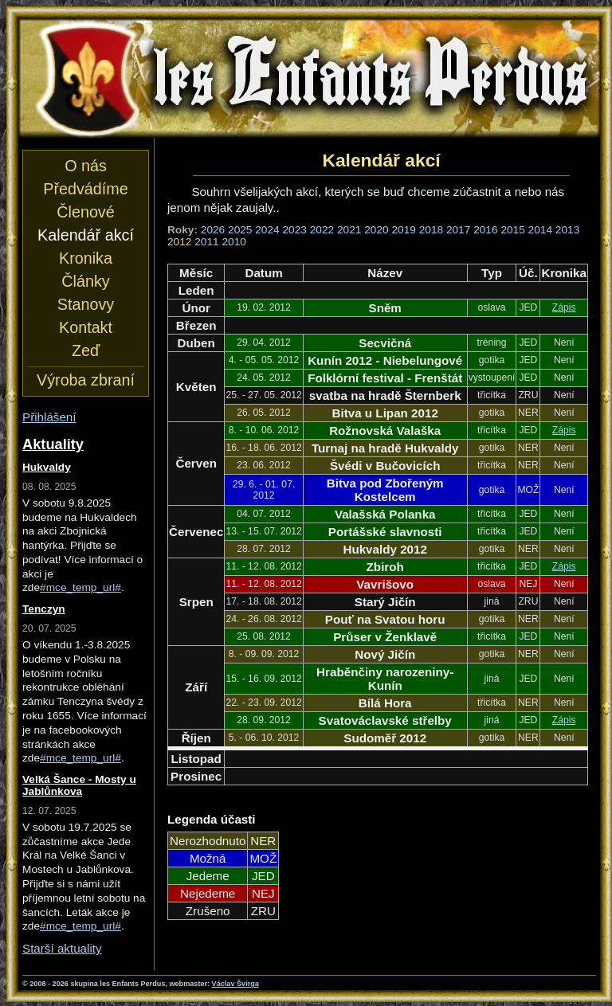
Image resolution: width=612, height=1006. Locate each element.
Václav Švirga (235, 984)
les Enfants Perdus (309, 78)
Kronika (85, 258)
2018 (431, 230)
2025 (240, 230)
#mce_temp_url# (80, 587)
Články (85, 281)
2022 (322, 230)
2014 (540, 230)
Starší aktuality (62, 948)
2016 (485, 230)
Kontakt (85, 327)
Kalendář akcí (85, 235)
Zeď (86, 350)
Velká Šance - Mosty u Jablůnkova (79, 785)
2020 (376, 230)
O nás (86, 165)
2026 (213, 230)
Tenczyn (43, 609)
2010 (233, 242)
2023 (295, 230)
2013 (567, 230)
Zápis (564, 307)
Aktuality (53, 444)
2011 (206, 242)
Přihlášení (49, 417)
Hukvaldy (46, 467)
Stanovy (85, 304)
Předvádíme (85, 189)
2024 (267, 230)
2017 (458, 230)
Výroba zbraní (86, 380)
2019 (403, 230)
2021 (349, 230)
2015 (512, 230)
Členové (85, 212)
